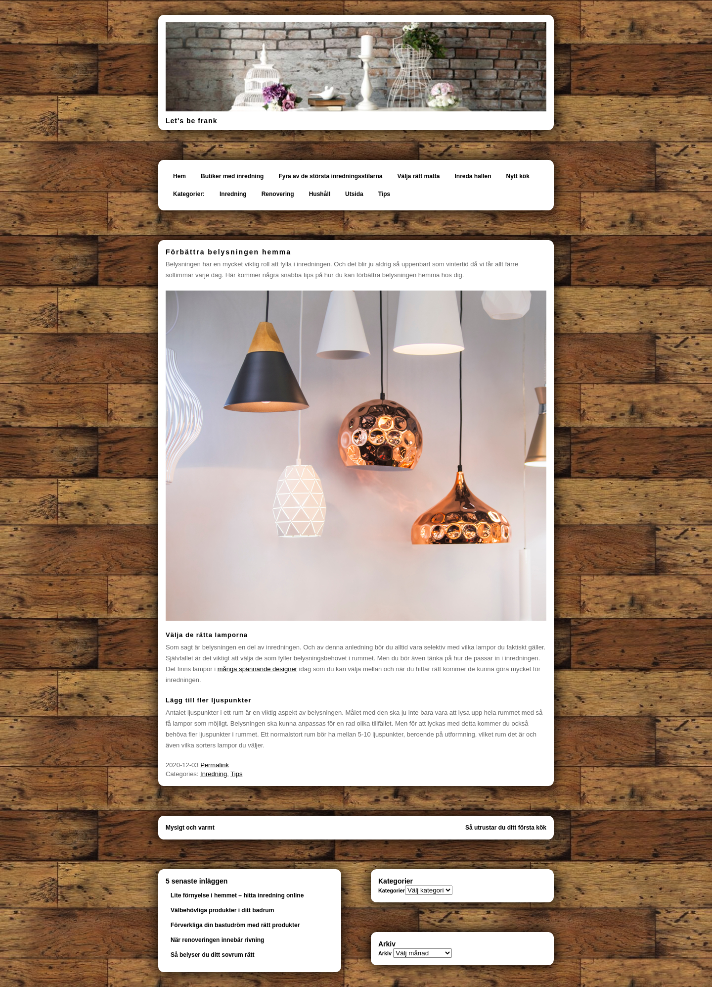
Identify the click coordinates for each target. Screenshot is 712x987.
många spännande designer (257, 669)
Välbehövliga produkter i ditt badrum (222, 910)
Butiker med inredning (232, 176)
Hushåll (319, 194)
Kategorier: (189, 194)
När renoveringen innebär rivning (217, 940)
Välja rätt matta (418, 176)
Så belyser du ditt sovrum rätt (212, 954)
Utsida (354, 194)
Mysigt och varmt (190, 827)
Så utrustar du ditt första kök (505, 827)
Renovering (278, 194)
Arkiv (385, 953)
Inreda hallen (473, 176)
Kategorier (391, 890)
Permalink (214, 765)
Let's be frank (191, 121)
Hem (179, 176)
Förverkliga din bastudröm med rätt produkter (235, 925)
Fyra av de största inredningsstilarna (330, 176)
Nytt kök (518, 176)
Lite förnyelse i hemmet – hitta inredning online (237, 895)
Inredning (233, 194)
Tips (384, 194)
